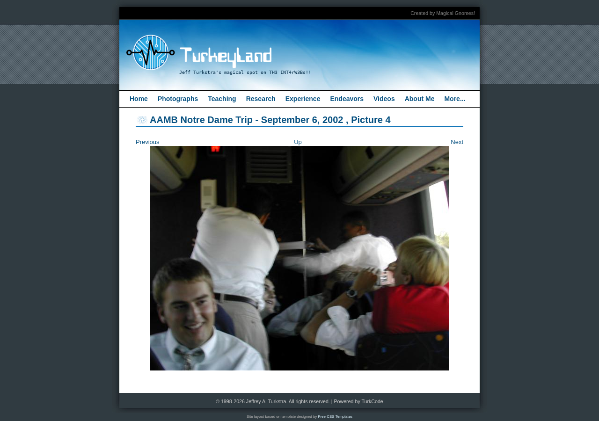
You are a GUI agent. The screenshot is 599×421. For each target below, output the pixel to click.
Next (457, 141)
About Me (420, 98)
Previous (148, 141)
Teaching (222, 98)
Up (298, 141)
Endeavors (347, 98)
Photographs (178, 98)
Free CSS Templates (335, 416)
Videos (384, 98)
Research (261, 98)
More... (454, 98)
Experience (303, 98)
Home (139, 98)
